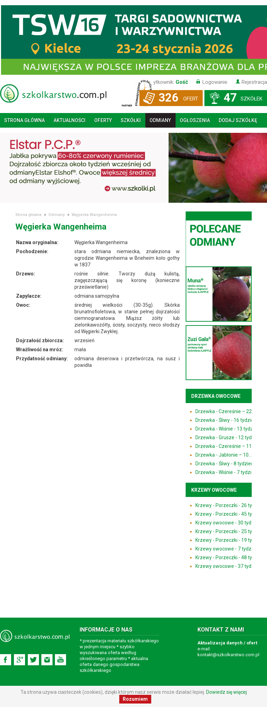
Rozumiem (135, 699)
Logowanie (214, 82)
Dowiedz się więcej (226, 692)
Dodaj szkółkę (238, 120)
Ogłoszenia (195, 120)
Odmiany (160, 120)
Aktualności (70, 120)
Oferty (103, 120)
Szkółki (131, 120)
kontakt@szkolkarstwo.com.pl (228, 654)
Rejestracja (254, 82)
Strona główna (24, 120)
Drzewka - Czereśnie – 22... (225, 411)
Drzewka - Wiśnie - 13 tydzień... (229, 429)
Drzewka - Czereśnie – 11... (225, 446)
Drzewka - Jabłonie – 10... (223, 455)
